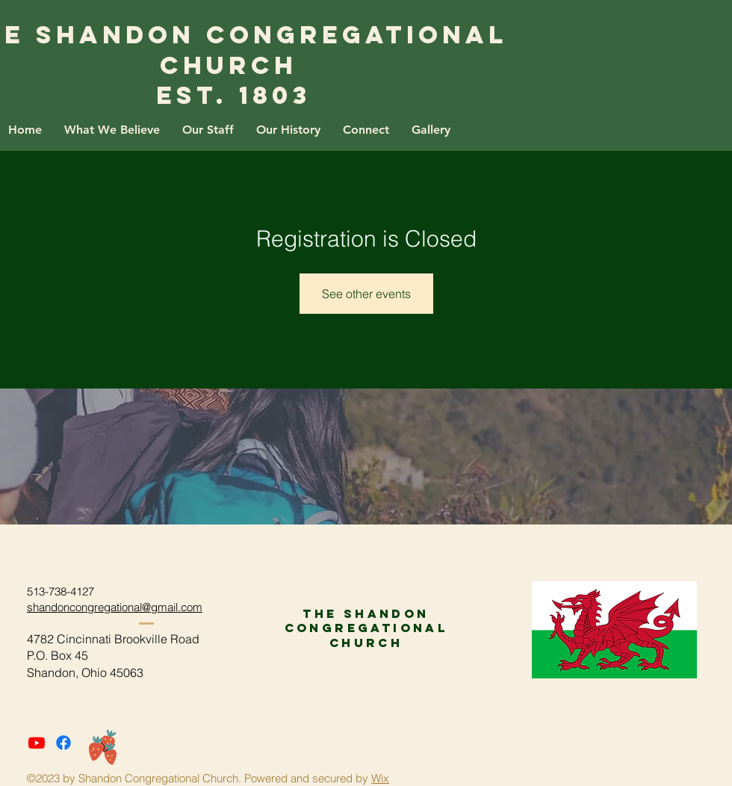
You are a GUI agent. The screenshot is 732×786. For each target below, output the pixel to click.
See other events (366, 293)
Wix (380, 778)
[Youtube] (36, 742)
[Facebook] (63, 742)
